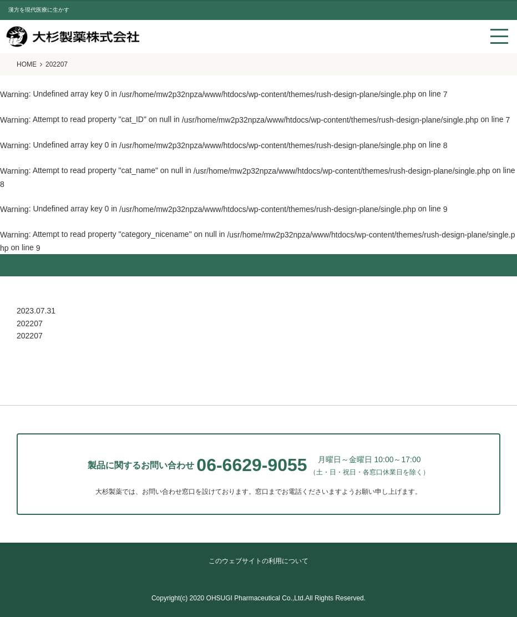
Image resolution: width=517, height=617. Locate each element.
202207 (30, 335)
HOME (27, 64)
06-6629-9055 (251, 465)
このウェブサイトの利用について (258, 561)
